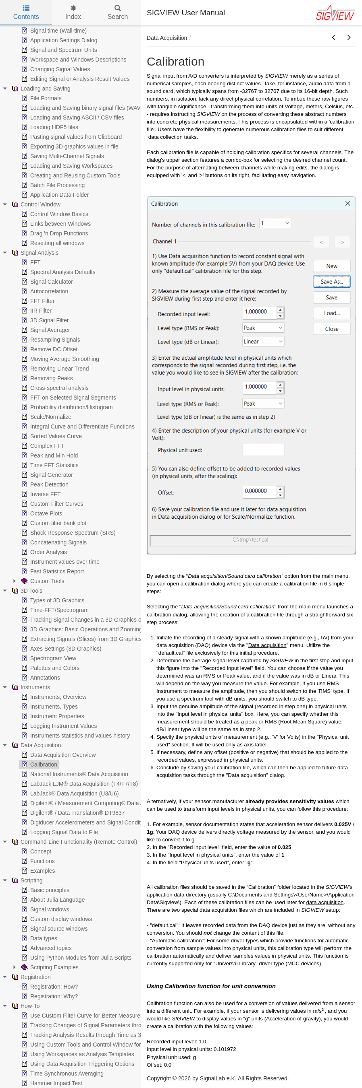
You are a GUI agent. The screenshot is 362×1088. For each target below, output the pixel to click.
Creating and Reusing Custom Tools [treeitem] (70, 175)
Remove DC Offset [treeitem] (48, 349)
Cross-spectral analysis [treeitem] (54, 388)
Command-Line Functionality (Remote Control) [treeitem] (73, 842)
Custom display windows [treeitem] (56, 919)
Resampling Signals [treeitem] (50, 339)
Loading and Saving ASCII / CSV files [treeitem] (72, 117)
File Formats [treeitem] (41, 98)
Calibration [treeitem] (38, 764)
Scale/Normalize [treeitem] (45, 417)
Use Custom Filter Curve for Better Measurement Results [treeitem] (96, 1015)
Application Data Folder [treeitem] (54, 195)
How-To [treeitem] (25, 1006)
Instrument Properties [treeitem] (52, 716)
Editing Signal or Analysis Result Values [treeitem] (74, 79)
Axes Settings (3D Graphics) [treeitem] (61, 648)
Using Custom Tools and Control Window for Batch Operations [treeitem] (103, 1044)
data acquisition (325, 902)
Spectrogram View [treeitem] (48, 658)
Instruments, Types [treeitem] (49, 706)
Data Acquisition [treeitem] (35, 745)
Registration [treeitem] (30, 977)
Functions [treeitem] (37, 861)
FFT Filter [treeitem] (37, 301)
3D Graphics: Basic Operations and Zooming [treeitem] (81, 629)
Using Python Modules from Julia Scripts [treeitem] (75, 957)
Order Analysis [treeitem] (43, 552)
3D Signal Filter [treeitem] (44, 320)
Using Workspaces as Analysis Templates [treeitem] (77, 1054)
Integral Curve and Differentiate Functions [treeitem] (77, 426)
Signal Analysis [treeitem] (34, 253)
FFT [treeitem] (30, 262)
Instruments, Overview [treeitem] (53, 697)
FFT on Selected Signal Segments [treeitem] (68, 397)
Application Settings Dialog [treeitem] (59, 40)
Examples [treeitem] (37, 871)
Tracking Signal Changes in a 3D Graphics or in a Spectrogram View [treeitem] (111, 619)
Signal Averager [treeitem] (45, 330)
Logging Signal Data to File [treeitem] (59, 832)
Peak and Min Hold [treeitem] (49, 455)
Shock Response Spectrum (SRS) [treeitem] (68, 533)
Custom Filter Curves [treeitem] (51, 504)
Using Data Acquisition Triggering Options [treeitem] (77, 1064)
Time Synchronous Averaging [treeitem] (62, 1073)
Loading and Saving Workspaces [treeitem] (66, 166)
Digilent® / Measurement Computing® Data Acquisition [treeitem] (93, 803)
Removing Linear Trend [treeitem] (54, 368)
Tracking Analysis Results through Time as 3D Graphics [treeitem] (94, 1035)
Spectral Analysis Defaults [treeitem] (58, 272)
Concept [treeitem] (35, 851)
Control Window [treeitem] (35, 204)
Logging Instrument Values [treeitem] (58, 726)
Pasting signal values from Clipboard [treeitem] (71, 137)
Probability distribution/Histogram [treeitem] (66, 407)
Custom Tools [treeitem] (42, 581)
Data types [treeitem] (38, 938)
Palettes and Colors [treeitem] (49, 668)
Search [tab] (118, 12)
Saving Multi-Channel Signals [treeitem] (62, 156)
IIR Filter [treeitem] (36, 310)
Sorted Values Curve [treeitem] (51, 436)
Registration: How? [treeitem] (49, 986)
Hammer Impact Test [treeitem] (51, 1083)
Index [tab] (73, 12)
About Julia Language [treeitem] (52, 900)
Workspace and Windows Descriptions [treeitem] (73, 59)
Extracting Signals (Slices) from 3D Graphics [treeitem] (80, 639)
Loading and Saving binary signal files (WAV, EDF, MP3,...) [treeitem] (98, 108)
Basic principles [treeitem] (44, 890)
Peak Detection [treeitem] (44, 484)
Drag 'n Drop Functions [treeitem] (54, 233)
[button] (333, 37)
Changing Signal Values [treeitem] (55, 69)
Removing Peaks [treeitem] (46, 378)
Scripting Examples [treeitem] (49, 967)
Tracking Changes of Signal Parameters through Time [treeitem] (92, 1025)
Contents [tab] (26, 12)
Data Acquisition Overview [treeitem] (58, 755)
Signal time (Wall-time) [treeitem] (53, 30)
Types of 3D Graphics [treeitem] (52, 600)
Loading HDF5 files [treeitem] (49, 127)
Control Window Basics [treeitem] (54, 214)
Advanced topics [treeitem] (46, 948)
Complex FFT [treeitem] (42, 446)
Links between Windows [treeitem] (55, 224)
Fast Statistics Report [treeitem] (52, 571)
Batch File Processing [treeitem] (52, 185)
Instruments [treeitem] (30, 687)
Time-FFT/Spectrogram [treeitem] (54, 610)
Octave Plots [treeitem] (41, 513)
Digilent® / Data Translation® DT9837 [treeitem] (72, 813)
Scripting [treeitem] (26, 880)
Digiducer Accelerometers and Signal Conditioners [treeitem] (88, 822)
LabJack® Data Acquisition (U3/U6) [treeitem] (69, 793)
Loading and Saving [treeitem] (40, 88)
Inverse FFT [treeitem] (40, 494)
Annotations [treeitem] (40, 677)
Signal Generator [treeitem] (46, 475)
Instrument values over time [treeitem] (60, 562)
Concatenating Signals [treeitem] (53, 542)
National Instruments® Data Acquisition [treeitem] (74, 774)
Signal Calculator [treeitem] (46, 281)
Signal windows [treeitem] (44, 909)
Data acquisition (267, 645)
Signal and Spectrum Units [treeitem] (58, 50)
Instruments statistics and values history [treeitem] (75, 735)
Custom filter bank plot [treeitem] (53, 523)
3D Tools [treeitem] (26, 591)
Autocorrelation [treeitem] (44, 291)
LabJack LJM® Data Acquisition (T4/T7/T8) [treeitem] (79, 784)
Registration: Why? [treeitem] (49, 996)
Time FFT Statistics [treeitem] (49, 465)
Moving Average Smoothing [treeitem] (59, 359)
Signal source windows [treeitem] (53, 928)
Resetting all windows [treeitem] (52, 243)
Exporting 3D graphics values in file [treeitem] (69, 146)
